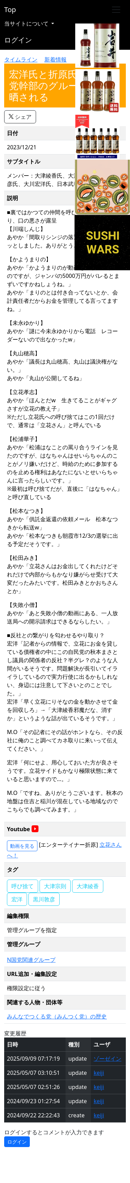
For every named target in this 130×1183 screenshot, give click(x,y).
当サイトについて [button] (27, 23)
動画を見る (22, 846)
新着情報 (55, 59)
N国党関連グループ (31, 960)
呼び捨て (22, 886)
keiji (99, 1073)
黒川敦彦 (44, 899)
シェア (20, 117)
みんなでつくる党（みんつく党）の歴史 (57, 1016)
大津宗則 (55, 886)
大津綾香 (88, 886)
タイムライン (20, 59)
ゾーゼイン (107, 1058)
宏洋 (17, 899)
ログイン (18, 40)
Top (10, 9)
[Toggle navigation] (116, 10)
